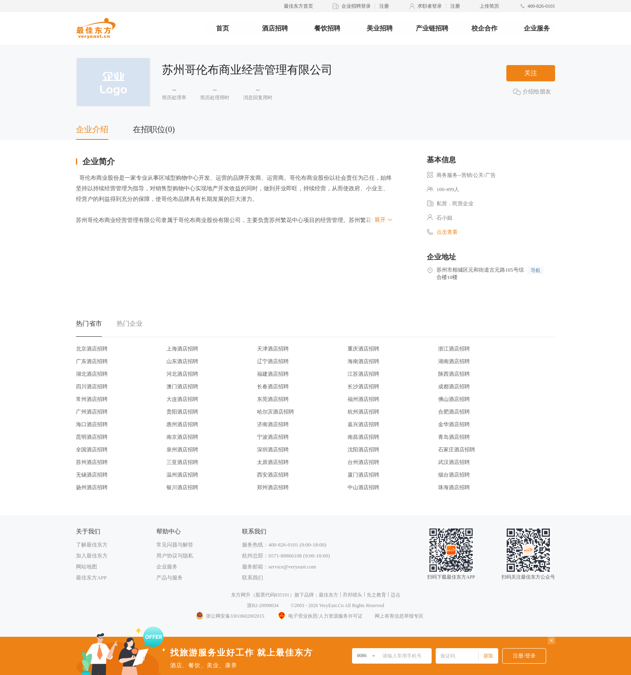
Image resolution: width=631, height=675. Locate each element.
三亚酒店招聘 (182, 462)
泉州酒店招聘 (182, 449)
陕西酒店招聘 (454, 374)
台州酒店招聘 (363, 462)
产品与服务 (169, 578)
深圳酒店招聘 (273, 449)
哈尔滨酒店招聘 (275, 412)
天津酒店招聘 (273, 349)
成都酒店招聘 (454, 386)
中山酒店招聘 (363, 487)
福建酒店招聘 (273, 374)
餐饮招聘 (327, 28)
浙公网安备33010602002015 (229, 616)
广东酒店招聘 (92, 361)
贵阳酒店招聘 (182, 412)
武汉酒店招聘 (454, 462)
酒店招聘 (275, 28)
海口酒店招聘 (92, 424)
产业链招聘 (432, 28)
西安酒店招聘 (273, 475)
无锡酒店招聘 (92, 475)
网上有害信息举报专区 (399, 616)
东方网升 (241, 595)
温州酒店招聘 (182, 475)
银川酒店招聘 (182, 487)
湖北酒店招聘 (92, 374)
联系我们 (252, 578)
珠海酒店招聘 (454, 487)
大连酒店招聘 (182, 399)
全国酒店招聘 (92, 449)
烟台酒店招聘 (454, 475)
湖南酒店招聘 (454, 361)
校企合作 (484, 28)
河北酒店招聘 (182, 374)
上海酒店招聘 (182, 349)
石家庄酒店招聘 (456, 449)
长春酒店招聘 (273, 386)
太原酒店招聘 (273, 462)
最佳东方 (328, 595)
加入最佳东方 (92, 556)
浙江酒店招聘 (454, 349)
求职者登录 (429, 6)
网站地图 (86, 567)
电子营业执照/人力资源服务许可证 (320, 616)
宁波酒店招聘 (273, 437)
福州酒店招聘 (363, 399)
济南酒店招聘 (273, 424)
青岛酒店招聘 (454, 437)
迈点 (395, 595)
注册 (384, 6)
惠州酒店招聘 (182, 424)
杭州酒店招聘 (363, 412)
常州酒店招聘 (92, 399)
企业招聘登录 (356, 6)
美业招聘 (380, 28)
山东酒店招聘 (182, 361)
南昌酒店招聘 (363, 437)
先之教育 (376, 595)
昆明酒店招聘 (92, 437)
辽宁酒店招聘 (273, 361)
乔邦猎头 (352, 595)
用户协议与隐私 (174, 556)
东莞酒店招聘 (273, 399)
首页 (222, 28)
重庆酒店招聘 (363, 349)
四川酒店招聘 (92, 386)
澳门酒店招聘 (182, 386)
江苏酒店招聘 (363, 374)
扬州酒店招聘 (92, 487)
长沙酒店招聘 (363, 386)
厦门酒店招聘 (363, 475)
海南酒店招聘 (363, 361)
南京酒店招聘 (182, 437)
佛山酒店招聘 (454, 399)
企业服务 (537, 28)
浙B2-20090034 (263, 605)
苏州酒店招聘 (92, 462)
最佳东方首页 (298, 6)
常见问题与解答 (174, 545)
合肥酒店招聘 (454, 412)
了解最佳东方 (92, 545)
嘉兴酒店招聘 (363, 424)
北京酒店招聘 (92, 349)
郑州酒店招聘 (273, 487)
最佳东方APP (91, 578)
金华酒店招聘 (454, 424)
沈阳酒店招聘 (363, 449)
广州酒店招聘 (92, 412)
